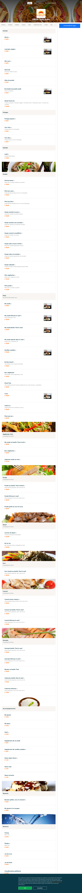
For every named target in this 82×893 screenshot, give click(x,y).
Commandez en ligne (69, 25)
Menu (29, 3)
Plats (29, 24)
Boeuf (52, 24)
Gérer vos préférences (57, 881)
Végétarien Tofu (38, 24)
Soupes (23, 24)
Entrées (3, 24)
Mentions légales (50, 3)
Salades (17, 24)
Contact (40, 3)
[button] (55, 24)
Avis (35, 3)
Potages (10, 24)
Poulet (46, 24)
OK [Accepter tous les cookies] (25, 888)
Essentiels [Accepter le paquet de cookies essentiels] (40, 888)
